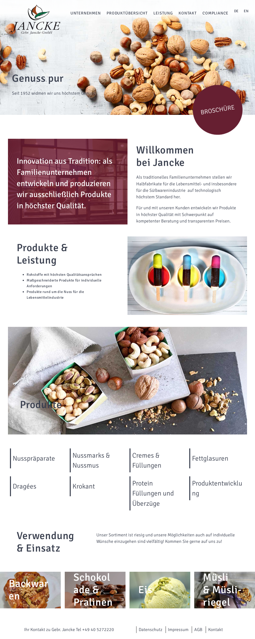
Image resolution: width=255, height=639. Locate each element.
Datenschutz (150, 629)
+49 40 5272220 (98, 629)
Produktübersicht (127, 13)
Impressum (178, 629)
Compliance (215, 13)
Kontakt (188, 13)
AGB (198, 629)
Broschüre (217, 109)
